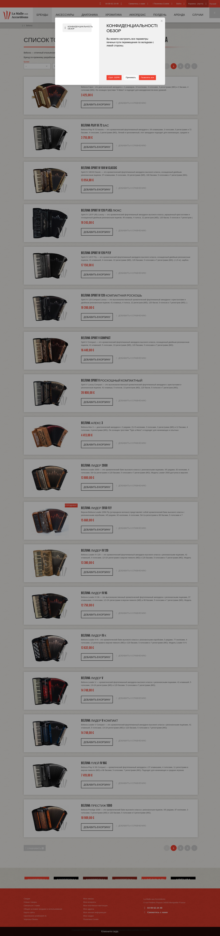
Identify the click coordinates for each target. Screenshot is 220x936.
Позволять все (147, 77)
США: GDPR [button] (114, 77)
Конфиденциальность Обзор (79, 27)
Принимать (131, 77)
